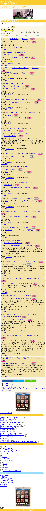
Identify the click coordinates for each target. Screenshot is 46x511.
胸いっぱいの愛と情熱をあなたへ (30, 112)
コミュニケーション (10, 130)
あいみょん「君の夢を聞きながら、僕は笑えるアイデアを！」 (18, 442)
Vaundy (4, 457)
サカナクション (8, 469)
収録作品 (25, 227)
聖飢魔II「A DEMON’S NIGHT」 (9, 426)
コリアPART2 (10, 63)
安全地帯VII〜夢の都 (32, 335)
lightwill (21, 510)
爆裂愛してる (7, 467)
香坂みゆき (8, 295)
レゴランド (6, 32)
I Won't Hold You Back (16, 102)
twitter (19, 381)
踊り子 (4, 455)
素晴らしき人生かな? (25, 182)
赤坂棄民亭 (9, 108)
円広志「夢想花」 (5, 440)
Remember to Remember (11, 316)
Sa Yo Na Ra (14, 39)
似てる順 (5, 36)
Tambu (28, 187)
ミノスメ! (41, 6)
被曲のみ (27, 36)
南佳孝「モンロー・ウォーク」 (9, 438)
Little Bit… (35, 68)
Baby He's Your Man (16, 187)
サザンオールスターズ (12, 112)
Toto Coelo (8, 230)
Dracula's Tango (18, 230)
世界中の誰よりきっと (9, 451)
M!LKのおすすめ (5, 475)
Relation (24, 39)
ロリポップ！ (30, 510)
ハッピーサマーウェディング (12, 471)
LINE (30, 381)
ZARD (7, 153)
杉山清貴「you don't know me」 (9, 417)
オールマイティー (8, 465)
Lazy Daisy (15, 358)
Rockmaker (13, 340)
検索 (13, 27)
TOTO (7, 41)
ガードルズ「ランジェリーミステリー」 (12, 436)
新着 (14, 7)
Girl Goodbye (15, 73)
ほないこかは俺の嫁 (6, 413)
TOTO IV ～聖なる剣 (23, 283)
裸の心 (5, 464)
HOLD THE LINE (16, 41)
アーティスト (23, 7)
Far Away (21, 99)
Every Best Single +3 (10, 54)
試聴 (32, 39)
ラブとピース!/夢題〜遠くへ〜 (13, 86)
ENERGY (31, 99)
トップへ (3, 389)
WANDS (7, 68)
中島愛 (7, 211)
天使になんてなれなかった (20, 68)
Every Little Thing (10, 52)
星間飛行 (13, 211)
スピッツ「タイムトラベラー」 (9, 433)
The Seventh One (29, 201)
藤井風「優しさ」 (5, 421)
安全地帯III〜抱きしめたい (33, 278)
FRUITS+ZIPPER (7, 448)
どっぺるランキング (25, 389)
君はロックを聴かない (9, 460)
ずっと (4, 446)
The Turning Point (15, 216)
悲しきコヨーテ (17, 240)
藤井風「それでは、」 (6, 419)
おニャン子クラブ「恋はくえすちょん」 (12, 435)
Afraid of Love (14, 156)
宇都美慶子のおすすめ (6, 482)
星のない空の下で (17, 198)
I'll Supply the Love (15, 89)
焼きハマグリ (10, 149)
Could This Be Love (15, 245)
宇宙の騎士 (21, 319)
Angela (12, 319)
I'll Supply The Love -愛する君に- (20, 133)
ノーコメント (16, 261)
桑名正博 (8, 128)
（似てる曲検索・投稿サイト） (10, 4)
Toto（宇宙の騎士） (10, 136)
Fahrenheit (29, 245)
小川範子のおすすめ (6, 477)
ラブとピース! (20, 83)
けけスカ (5, 453)
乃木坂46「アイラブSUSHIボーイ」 (11, 422)
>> (13, 384)
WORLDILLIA (8, 185)
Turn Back (25, 57)
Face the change (22, 166)
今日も (13, 153)
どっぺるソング (8, 2)
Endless (12, 264)
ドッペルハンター (11, 47)
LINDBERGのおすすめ (7, 480)
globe (7, 39)
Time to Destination (9, 169)
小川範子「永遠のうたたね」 (8, 424)
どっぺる (4, 7)
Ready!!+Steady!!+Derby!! (10, 450)
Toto (6, 57)
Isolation (12, 172)
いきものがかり (10, 83)
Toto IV (29, 102)
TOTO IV (21, 118)
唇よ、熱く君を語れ (9, 462)
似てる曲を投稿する (7, 29)
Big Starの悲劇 (16, 335)
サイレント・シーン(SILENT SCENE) (23, 314)
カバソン (32, 6)
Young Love (7, 115)
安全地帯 (8, 240)
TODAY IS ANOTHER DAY (27, 153)
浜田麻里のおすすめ (6, 479)
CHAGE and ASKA (11, 99)
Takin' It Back (13, 363)
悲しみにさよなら (30, 261)
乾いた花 (16, 295)
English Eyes (13, 57)
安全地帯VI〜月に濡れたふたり (13, 243)
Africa (12, 118)
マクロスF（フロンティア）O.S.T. (31, 211)
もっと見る (3, 484)
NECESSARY (21, 52)
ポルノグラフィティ (11, 182)
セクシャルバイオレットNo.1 (21, 128)
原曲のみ (38, 36)
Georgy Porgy (15, 298)
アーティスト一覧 (12, 389)
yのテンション (16, 278)
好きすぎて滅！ (7, 458)
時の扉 (29, 198)
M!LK (7, 227)
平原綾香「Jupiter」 (6, 429)
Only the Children (15, 201)
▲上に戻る (3, 486)
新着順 (17, 36)
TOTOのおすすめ (19, 387)
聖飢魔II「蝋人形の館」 (7, 428)
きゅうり (9, 257)
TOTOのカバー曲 (7, 387)
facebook (7, 381)
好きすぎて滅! (14, 227)
